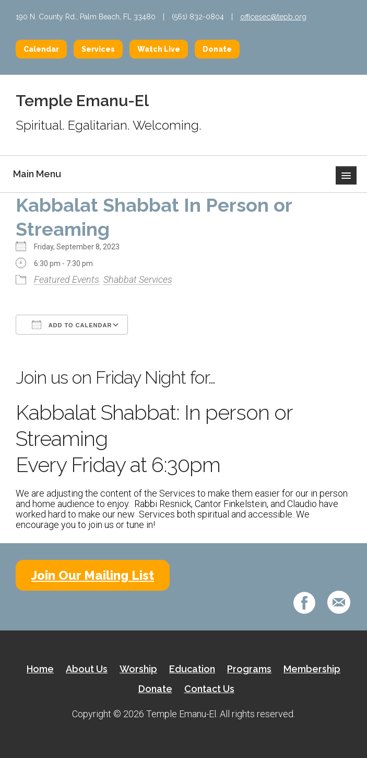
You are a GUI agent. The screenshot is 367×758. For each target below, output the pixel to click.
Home (40, 668)
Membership (311, 668)
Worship (138, 668)
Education (192, 668)
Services (98, 49)
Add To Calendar (72, 324)
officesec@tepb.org (273, 17)
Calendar (41, 49)
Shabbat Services (137, 279)
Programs (249, 668)
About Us (87, 668)
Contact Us (209, 688)
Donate (217, 49)
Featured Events (66, 279)
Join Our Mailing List (92, 575)
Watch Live (158, 49)
